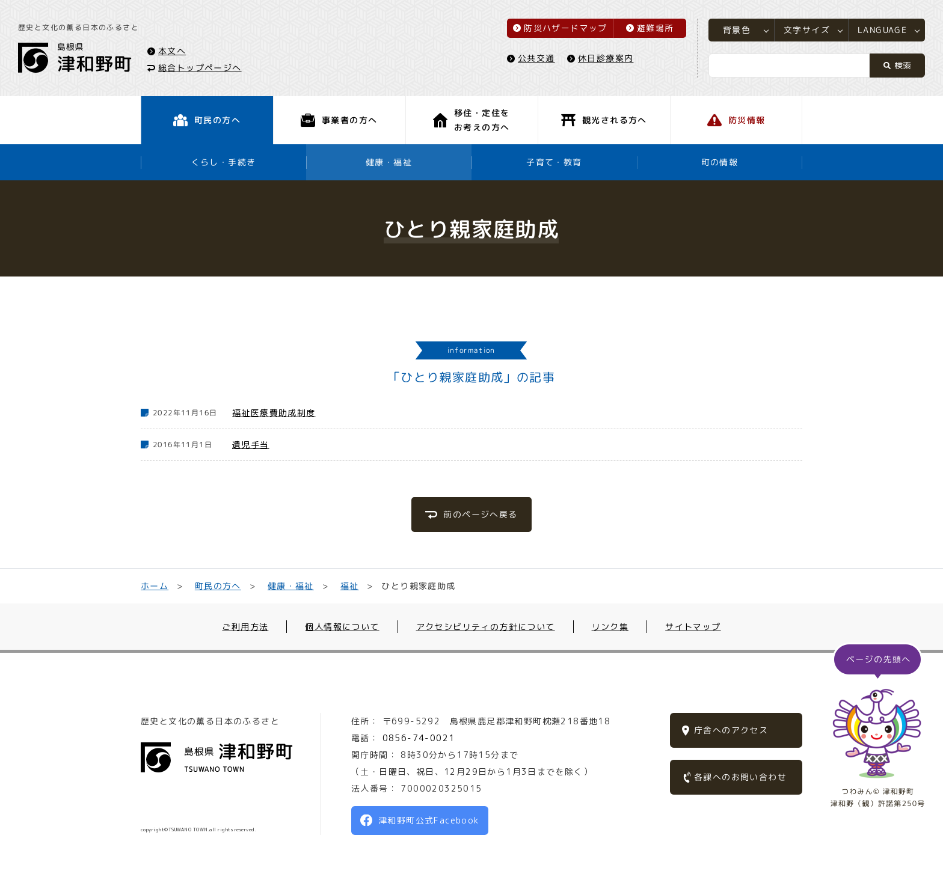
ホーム (154, 585)
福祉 (349, 585)
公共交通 (536, 58)
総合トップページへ (200, 67)
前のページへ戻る (480, 514)
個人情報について (342, 626)
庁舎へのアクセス (731, 730)
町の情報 (720, 162)
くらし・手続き (223, 162)
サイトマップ (692, 626)
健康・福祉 (389, 162)
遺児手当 (250, 444)
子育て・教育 (554, 162)
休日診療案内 (605, 58)
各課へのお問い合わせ (740, 777)
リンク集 (610, 626)
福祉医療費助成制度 (274, 412)
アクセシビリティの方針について (485, 626)
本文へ (172, 50)
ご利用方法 (245, 626)
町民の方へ (218, 585)
